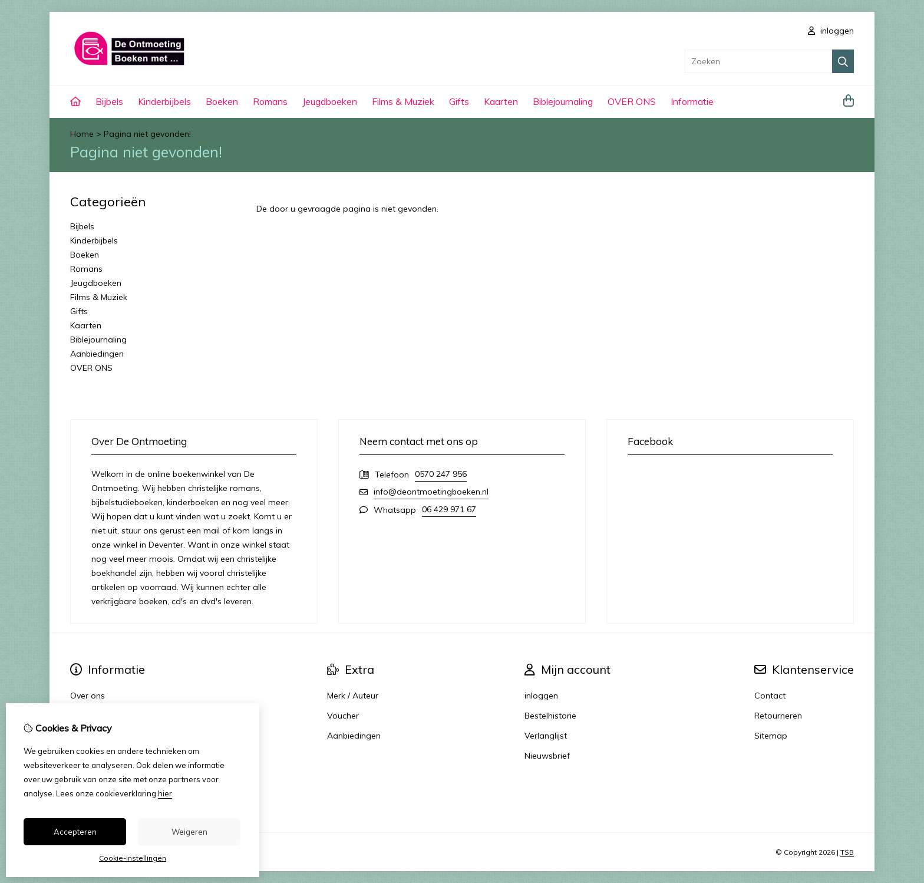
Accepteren (75, 831)
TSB (847, 852)
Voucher (343, 715)
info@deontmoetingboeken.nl (431, 491)
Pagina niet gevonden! (147, 134)
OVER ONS (632, 101)
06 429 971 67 (449, 509)
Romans (270, 101)
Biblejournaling (563, 101)
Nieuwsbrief (547, 755)
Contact (770, 695)
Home (82, 134)
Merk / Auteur (352, 695)
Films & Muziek (403, 101)
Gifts (459, 101)
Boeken (222, 101)
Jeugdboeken (329, 101)
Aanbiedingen (97, 353)
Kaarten (501, 101)
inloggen (831, 30)
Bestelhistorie (550, 715)
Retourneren (778, 715)
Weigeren (189, 831)
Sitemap (770, 735)
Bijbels (109, 101)
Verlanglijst (545, 735)
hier (165, 793)
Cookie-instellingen (132, 858)
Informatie (692, 101)
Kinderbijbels (164, 101)
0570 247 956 (441, 474)
